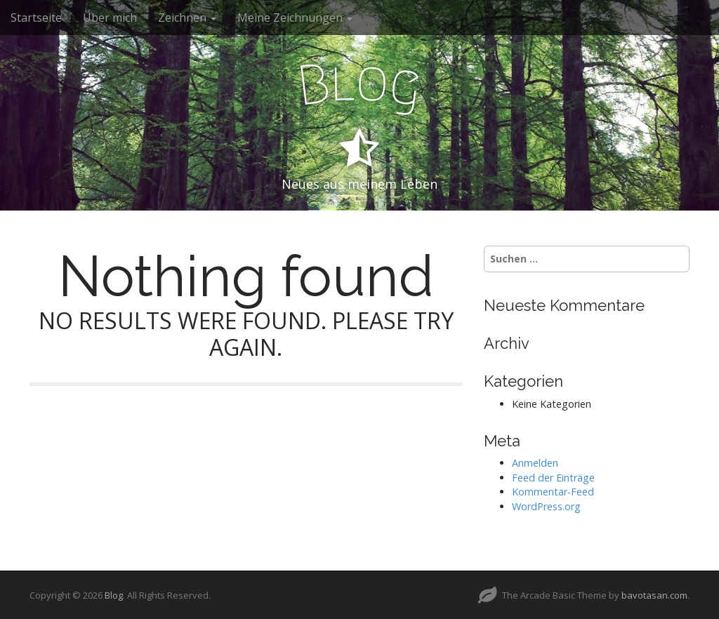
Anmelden (535, 463)
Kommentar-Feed (553, 491)
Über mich (110, 17)
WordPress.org (546, 506)
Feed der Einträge (553, 477)
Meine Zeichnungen (294, 17)
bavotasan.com (654, 595)
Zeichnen (187, 17)
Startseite (36, 17)
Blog (114, 595)
